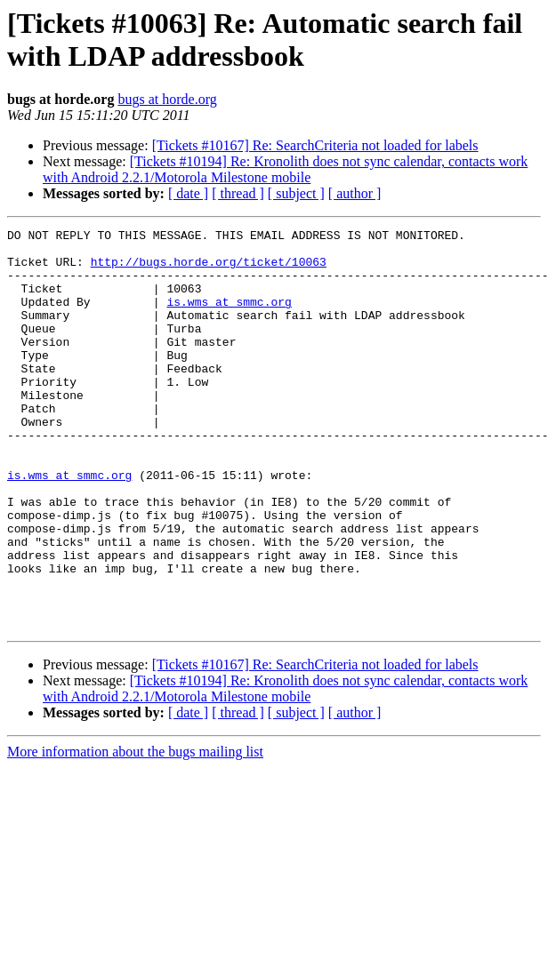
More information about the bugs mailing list (135, 831)
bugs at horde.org (166, 99)
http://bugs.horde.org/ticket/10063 (208, 269)
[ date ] (188, 193)
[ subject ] (296, 193)
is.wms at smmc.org (228, 317)
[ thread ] (238, 193)
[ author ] (355, 193)
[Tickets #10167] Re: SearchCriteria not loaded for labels (315, 145)
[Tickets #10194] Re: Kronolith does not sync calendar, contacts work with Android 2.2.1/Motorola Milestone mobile (285, 169)
